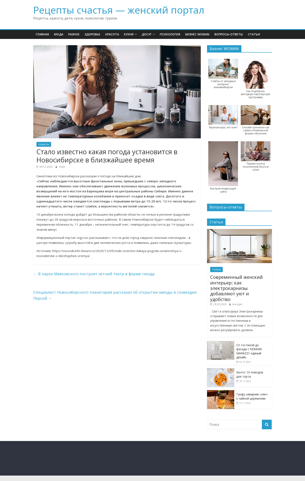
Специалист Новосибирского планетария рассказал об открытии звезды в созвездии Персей (115, 295)
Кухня (129, 34)
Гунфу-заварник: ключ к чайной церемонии (252, 396)
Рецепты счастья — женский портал (118, 9)
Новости (44, 144)
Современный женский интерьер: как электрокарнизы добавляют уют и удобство (236, 288)
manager (237, 304)
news (62, 166)
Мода (58, 34)
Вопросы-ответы (228, 34)
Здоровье (92, 34)
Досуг (147, 34)
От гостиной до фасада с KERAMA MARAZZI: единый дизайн (249, 351)
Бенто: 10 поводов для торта (249, 374)
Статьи (254, 34)
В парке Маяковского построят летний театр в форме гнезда (93, 273)
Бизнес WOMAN (197, 34)
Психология (170, 34)
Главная (42, 34)
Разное (74, 34)
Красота (112, 34)
